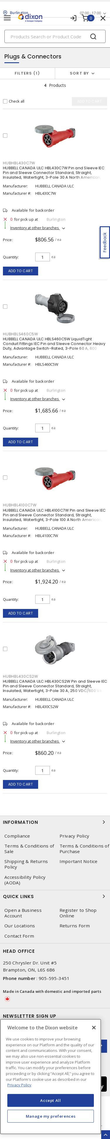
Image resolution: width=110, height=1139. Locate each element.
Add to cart (20, 270)
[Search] (55, 36)
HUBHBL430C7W (19, 163)
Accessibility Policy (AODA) (24, 880)
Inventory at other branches (35, 227)
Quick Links (55, 896)
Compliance (17, 836)
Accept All (50, 1100)
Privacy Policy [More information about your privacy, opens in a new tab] (19, 1085)
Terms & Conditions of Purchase (84, 848)
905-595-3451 (54, 978)
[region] (50, 1076)
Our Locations (19, 926)
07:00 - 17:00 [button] (90, 13)
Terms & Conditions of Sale (29, 848)
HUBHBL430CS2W (20, 676)
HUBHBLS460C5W (20, 334)
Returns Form (75, 926)
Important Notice (79, 861)
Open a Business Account (23, 913)
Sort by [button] (79, 73)
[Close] (93, 1027)
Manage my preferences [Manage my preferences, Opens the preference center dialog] (51, 1116)
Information (55, 822)
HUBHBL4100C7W (20, 505)
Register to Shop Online (78, 913)
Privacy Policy (74, 836)
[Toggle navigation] (7, 18)
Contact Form (19, 936)
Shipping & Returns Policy (26, 864)
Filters (27, 73)
